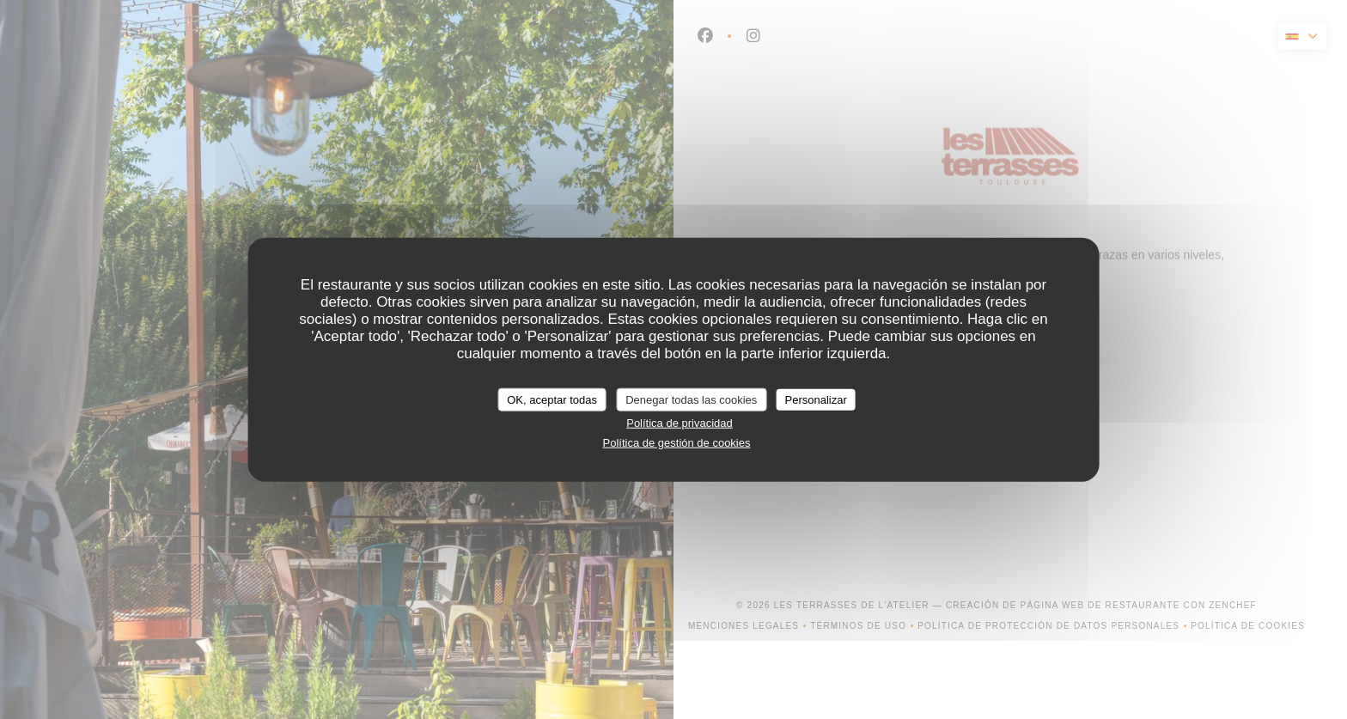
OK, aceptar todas (552, 399)
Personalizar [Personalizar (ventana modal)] (816, 399)
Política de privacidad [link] (679, 423)
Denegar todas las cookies (691, 399)
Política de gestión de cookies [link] (676, 442)
